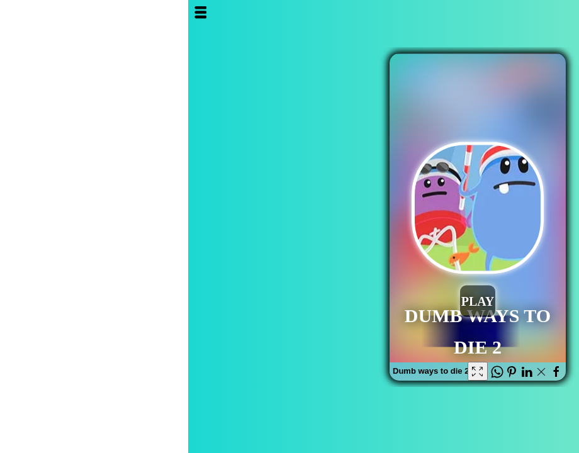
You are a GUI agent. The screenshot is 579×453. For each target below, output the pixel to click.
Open (18, 12)
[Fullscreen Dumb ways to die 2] (289, 371)
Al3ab (511, 23)
